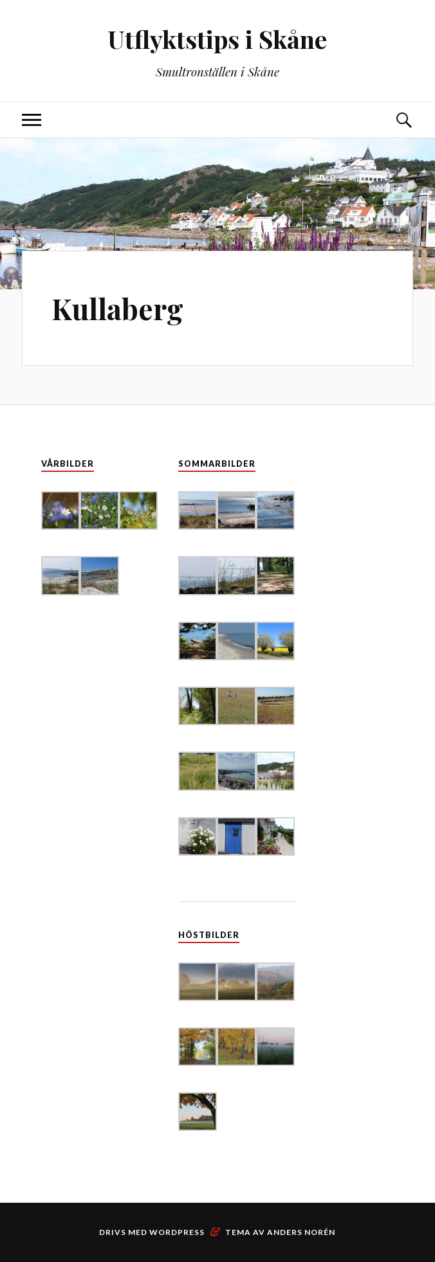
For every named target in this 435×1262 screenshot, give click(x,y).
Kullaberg (117, 308)
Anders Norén (301, 1232)
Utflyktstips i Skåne (217, 39)
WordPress (177, 1232)
